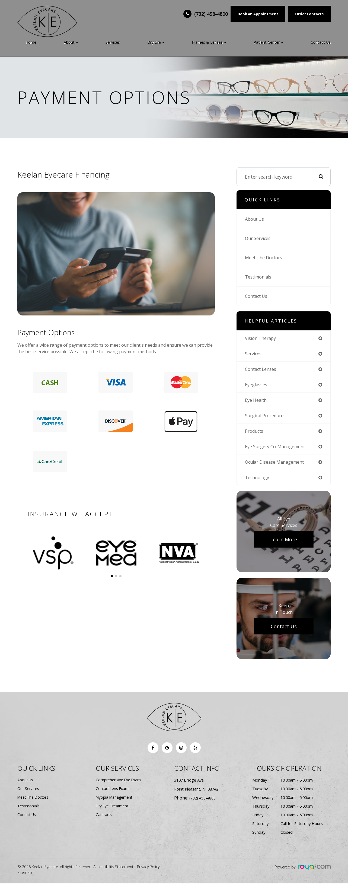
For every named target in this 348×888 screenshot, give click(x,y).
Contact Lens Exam (113, 793)
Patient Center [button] (268, 42)
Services (113, 42)
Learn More (283, 544)
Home (30, 42)
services (254, 354)
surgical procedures (267, 418)
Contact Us (321, 42)
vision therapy (262, 338)
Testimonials (259, 277)
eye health (257, 402)
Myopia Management (115, 802)
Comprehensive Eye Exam (119, 784)
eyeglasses (257, 386)
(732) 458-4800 (211, 14)
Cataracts (104, 819)
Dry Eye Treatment (113, 810)
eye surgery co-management (278, 450)
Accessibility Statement (113, 871)
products (255, 434)
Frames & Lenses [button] (209, 42)
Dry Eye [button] (155, 42)
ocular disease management (277, 465)
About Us (255, 219)
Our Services (259, 238)
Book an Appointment (258, 13)
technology (258, 481)
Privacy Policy (148, 871)
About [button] (71, 42)
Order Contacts (309, 13)
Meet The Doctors (265, 257)
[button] (112, 576)
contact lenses (262, 370)
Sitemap (24, 877)
